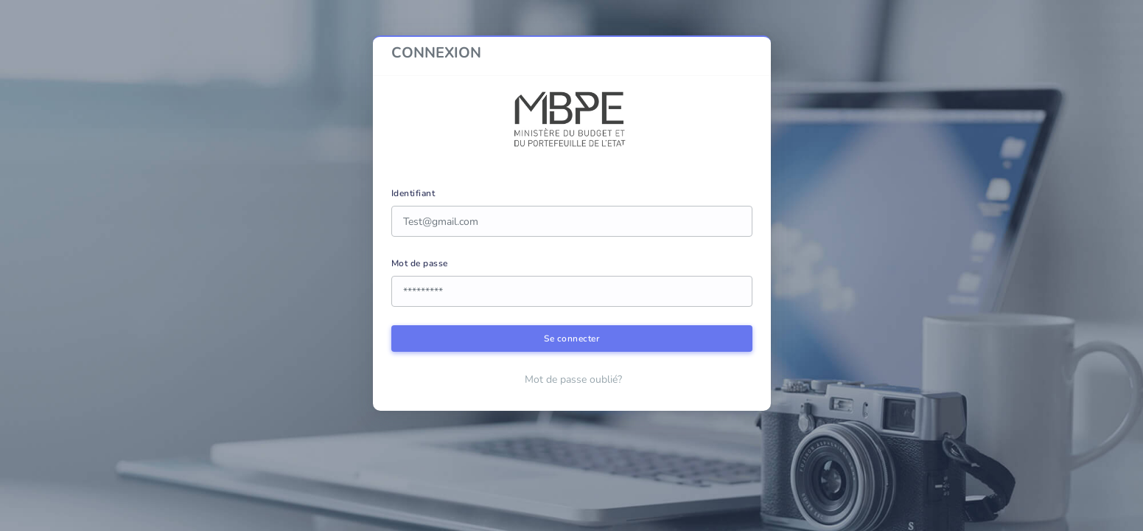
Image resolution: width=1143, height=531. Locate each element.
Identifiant (413, 193)
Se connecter (571, 338)
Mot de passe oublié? (573, 379)
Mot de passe (419, 263)
